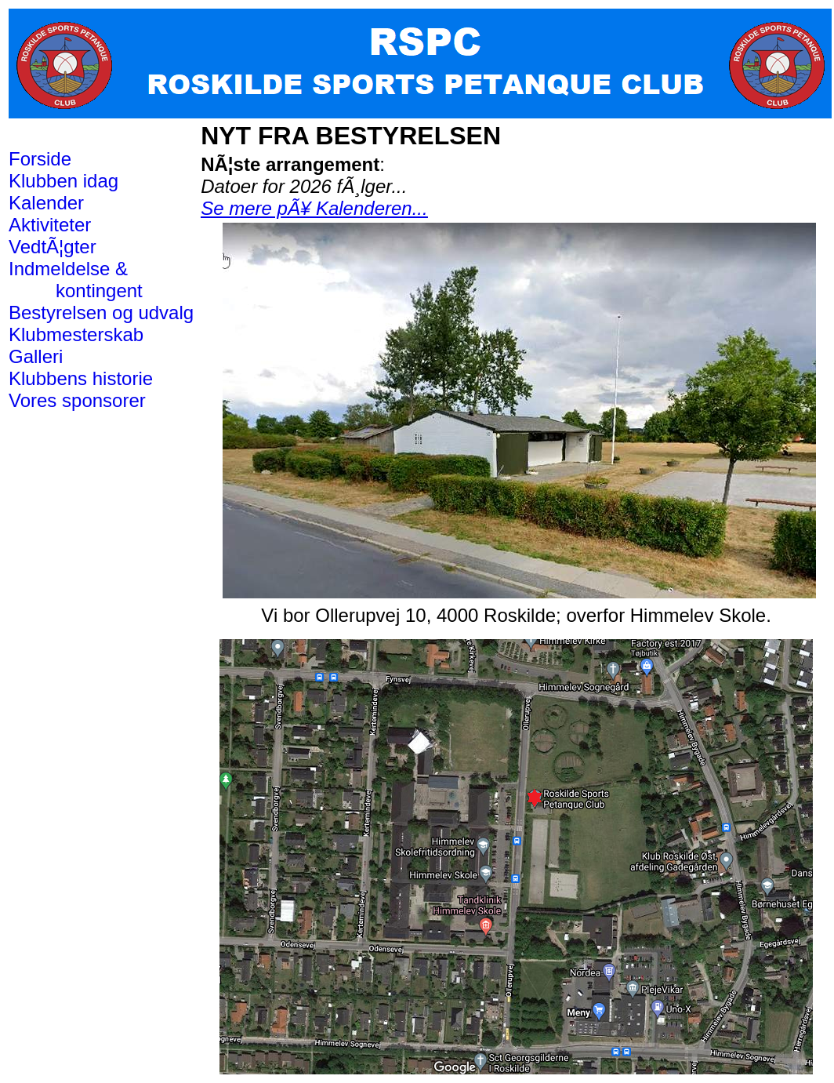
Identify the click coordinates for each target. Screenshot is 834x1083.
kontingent (96, 290)
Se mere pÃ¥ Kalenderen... (314, 208)
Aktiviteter (50, 224)
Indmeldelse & (68, 268)
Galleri (36, 356)
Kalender (46, 202)
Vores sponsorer (77, 400)
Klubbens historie (81, 378)
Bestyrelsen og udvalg (101, 312)
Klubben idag (63, 180)
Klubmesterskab (76, 334)
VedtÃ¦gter (52, 246)
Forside (40, 158)
